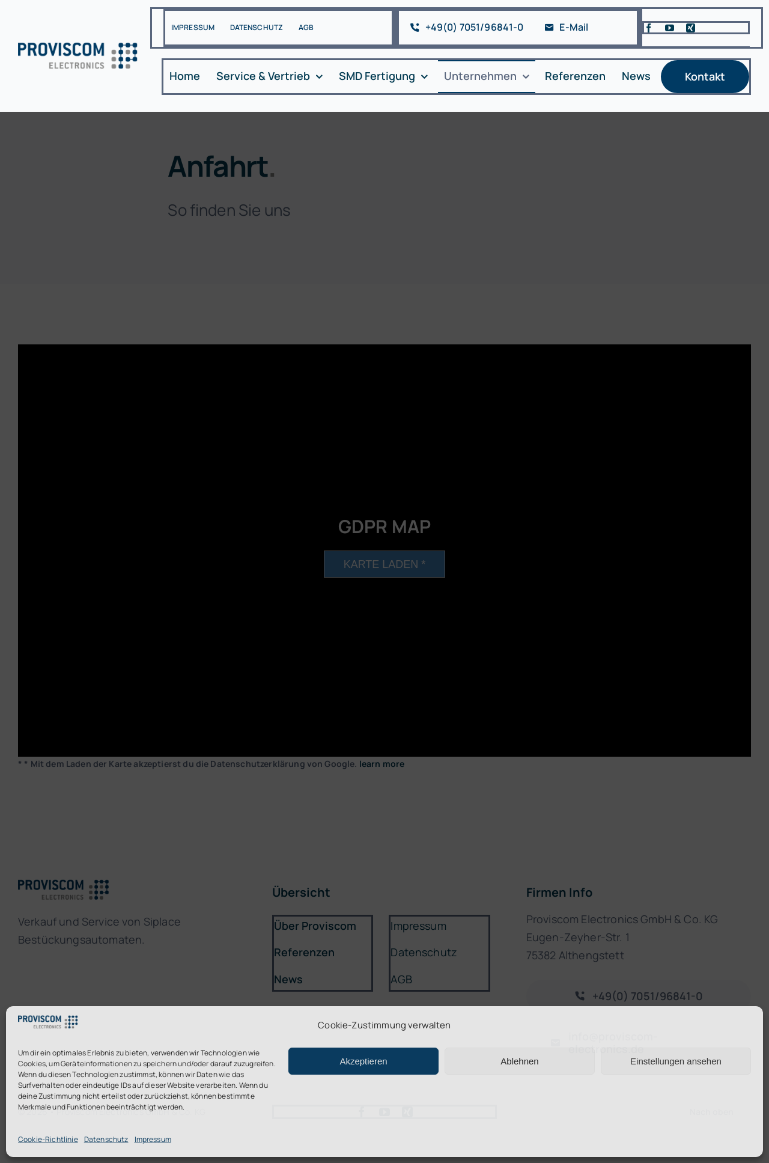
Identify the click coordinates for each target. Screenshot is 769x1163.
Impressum (153, 1139)
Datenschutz (106, 1139)
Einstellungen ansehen (676, 1061)
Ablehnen (519, 1061)
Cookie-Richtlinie (48, 1139)
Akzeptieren (363, 1061)
